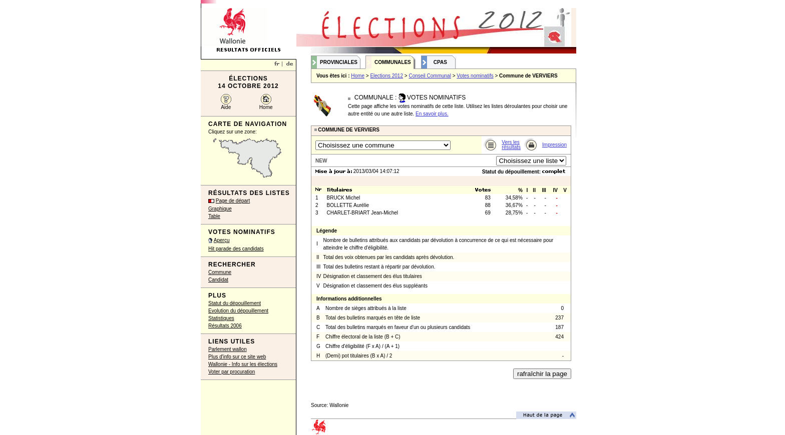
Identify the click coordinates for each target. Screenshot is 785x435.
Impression (554, 145)
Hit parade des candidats (236, 249)
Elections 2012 (386, 75)
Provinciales (338, 62)
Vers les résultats (511, 145)
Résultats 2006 (225, 325)
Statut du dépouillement (234, 303)
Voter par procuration (231, 371)
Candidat (218, 279)
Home (266, 107)
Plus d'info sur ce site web (237, 357)
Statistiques (221, 318)
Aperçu (222, 240)
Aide (226, 107)
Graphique (220, 209)
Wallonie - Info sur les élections (242, 364)
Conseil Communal (430, 75)
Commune (219, 272)
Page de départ (233, 201)
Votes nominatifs (475, 75)
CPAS (440, 62)
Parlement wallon (227, 349)
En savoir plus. (432, 113)
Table (214, 216)
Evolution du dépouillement (238, 311)
